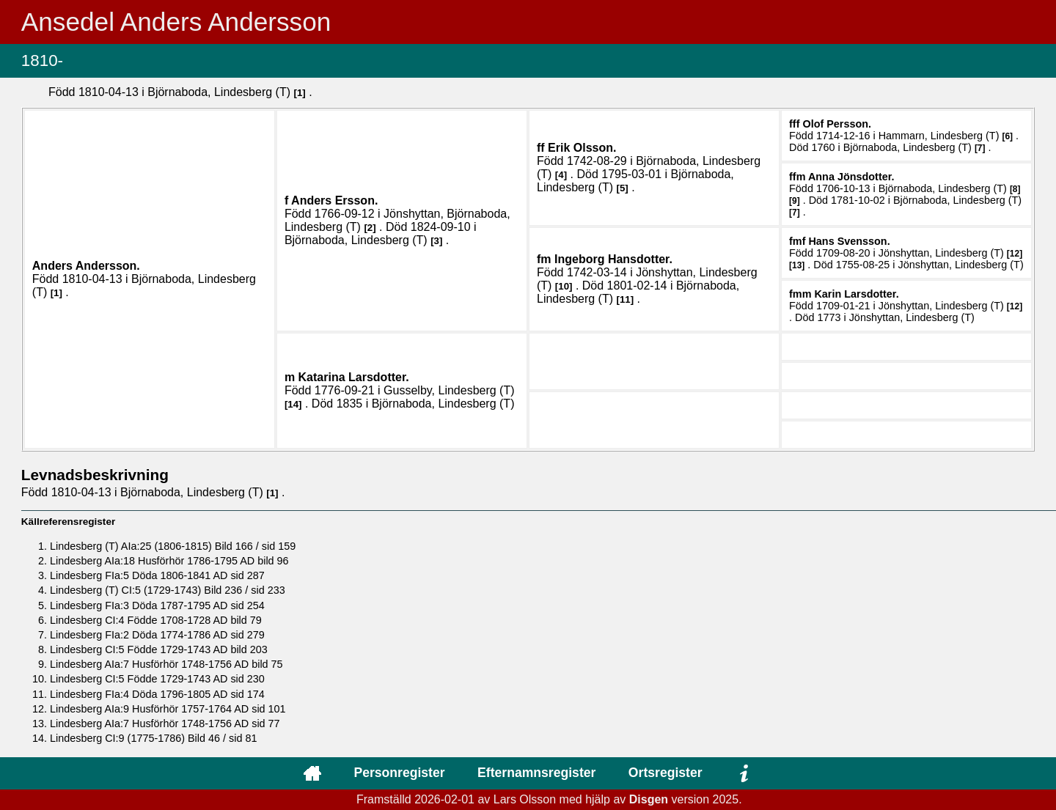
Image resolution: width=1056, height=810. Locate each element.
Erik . (582, 147)
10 (563, 286)
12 (1014, 253)
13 (797, 265)
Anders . (86, 265)
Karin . (856, 294)
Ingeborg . (613, 259)
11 (625, 299)
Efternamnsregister (536, 772)
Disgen (648, 799)
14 (292, 404)
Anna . (851, 177)
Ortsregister (665, 772)
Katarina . (353, 377)
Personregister (398, 772)
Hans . (849, 241)
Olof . (836, 124)
